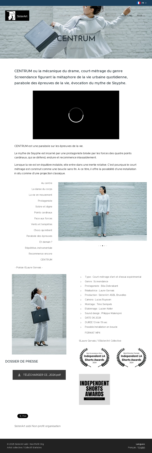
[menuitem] (64, 15)
